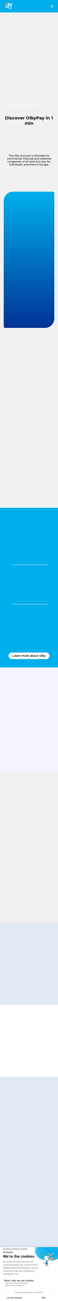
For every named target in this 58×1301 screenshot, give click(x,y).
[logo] (8, 6)
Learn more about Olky (29, 655)
